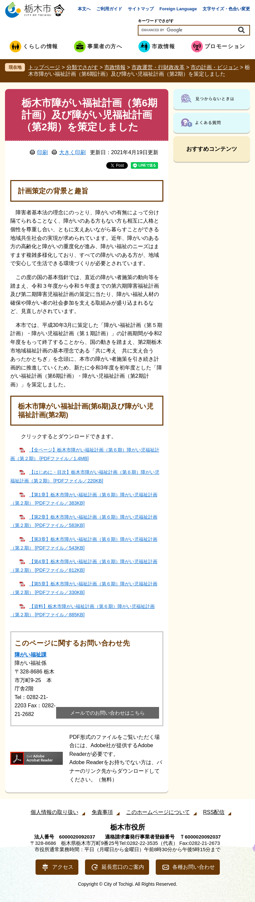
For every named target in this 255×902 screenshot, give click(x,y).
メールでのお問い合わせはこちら (107, 713)
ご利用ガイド (109, 8)
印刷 (42, 152)
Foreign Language (178, 8)
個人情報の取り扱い (54, 812)
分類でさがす (82, 67)
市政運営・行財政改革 (158, 67)
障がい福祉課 (30, 654)
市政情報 (115, 67)
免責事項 (102, 812)
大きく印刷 (72, 152)
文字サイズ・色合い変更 (226, 8)
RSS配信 (214, 812)
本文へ (84, 8)
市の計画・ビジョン (214, 67)
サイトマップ (141, 8)
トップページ (44, 67)
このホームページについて (158, 812)
